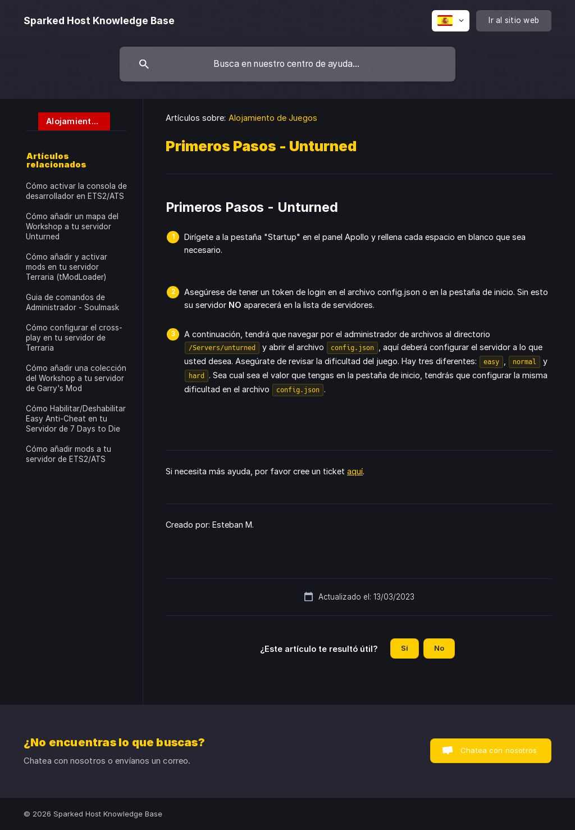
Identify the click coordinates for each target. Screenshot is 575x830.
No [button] (439, 647)
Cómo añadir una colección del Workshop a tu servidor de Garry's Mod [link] (76, 378)
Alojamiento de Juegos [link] (273, 118)
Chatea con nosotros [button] (498, 750)
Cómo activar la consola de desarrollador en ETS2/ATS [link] (76, 191)
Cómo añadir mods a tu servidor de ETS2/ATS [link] (68, 454)
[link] (68, 120)
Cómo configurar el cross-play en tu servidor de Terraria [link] (74, 337)
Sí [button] (404, 647)
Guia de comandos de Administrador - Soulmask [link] (72, 302)
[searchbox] (287, 64)
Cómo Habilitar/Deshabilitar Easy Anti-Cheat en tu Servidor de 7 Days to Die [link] (76, 418)
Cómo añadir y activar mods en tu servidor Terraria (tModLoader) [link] (66, 267)
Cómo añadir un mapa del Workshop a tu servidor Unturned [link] (72, 226)
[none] (99, 20)
